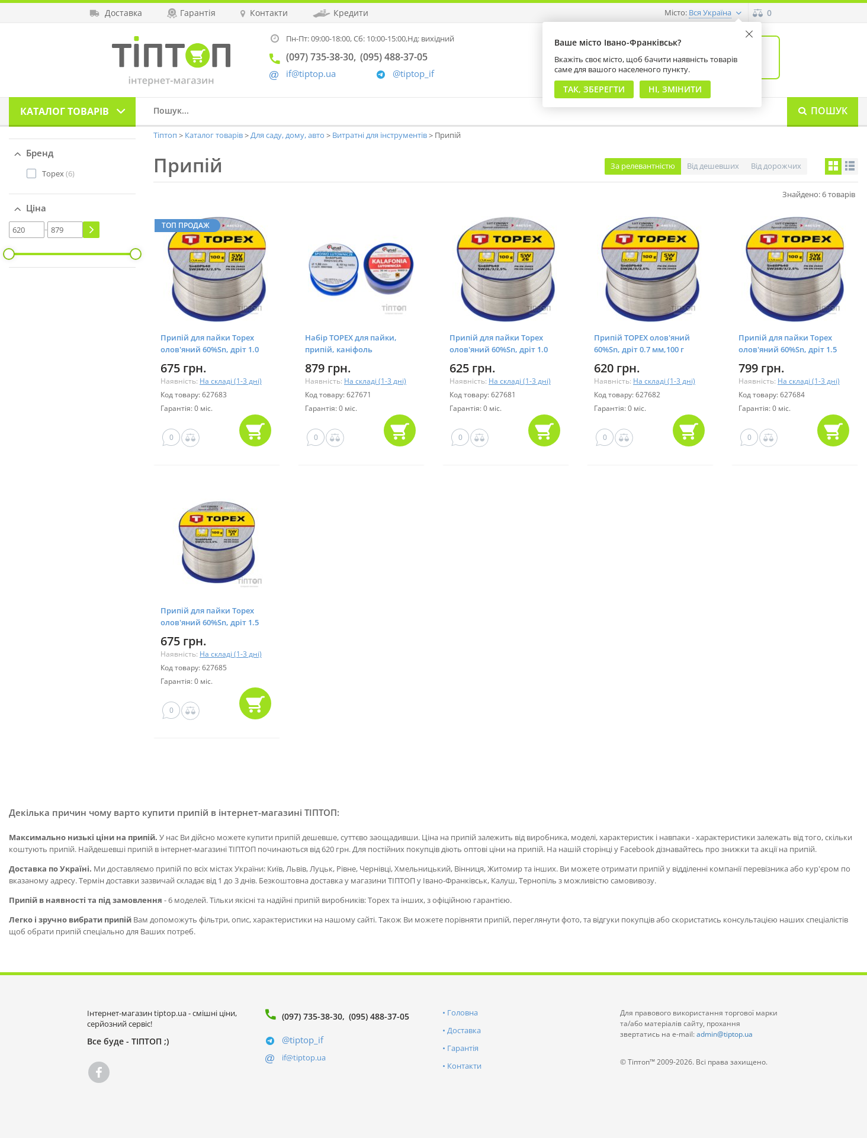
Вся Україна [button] (710, 12)
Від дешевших (713, 165)
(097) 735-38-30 (312, 1016)
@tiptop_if (413, 73)
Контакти (464, 1065)
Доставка (464, 1030)
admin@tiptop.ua (724, 1034)
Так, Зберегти (594, 89)
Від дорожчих (776, 165)
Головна (462, 1012)
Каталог (64, 111)
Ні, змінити (675, 89)
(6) (58, 173)
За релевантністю (643, 165)
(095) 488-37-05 (379, 1016)
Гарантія (463, 1048)
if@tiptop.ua (304, 1057)
